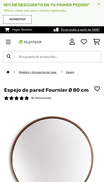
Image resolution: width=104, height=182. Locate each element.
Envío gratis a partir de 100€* (80, 29)
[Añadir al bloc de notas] (97, 89)
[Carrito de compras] (96, 42)
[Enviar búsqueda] (9, 57)
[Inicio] (13, 72)
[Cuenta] (72, 42)
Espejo (70, 72)
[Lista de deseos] (84, 42)
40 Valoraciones (41, 98)
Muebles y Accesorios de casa (38, 72)
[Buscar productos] (52, 57)
